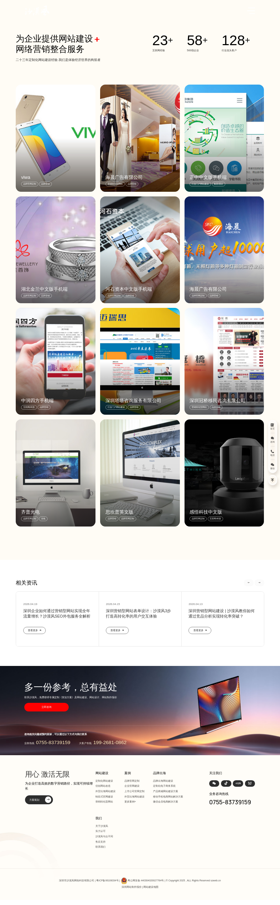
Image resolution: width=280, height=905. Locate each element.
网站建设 (101, 773)
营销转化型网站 (115, 184)
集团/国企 (218, 184)
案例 (127, 773)
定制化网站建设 (104, 780)
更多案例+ (130, 801)
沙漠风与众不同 (104, 836)
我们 (98, 818)
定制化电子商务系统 (164, 785)
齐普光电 (30, 512)
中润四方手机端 (37, 400)
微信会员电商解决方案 (165, 801)
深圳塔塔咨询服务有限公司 (133, 400)
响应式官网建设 (104, 796)
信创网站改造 (102, 785)
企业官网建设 (131, 785)
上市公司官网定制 (134, 791)
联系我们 (100, 846)
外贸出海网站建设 (105, 791)
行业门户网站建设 (200, 184)
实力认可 (100, 831)
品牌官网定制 (29, 184)
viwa (25, 177)
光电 (43, 519)
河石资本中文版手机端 (128, 289)
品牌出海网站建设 (163, 780)
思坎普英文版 (119, 512)
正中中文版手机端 (208, 177)
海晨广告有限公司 (124, 177)
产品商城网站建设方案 (165, 791)
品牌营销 (45, 184)
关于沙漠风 (101, 826)
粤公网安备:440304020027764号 (146, 880)
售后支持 (100, 841)
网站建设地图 (150, 887)
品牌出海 (159, 773)
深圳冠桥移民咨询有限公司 (217, 400)
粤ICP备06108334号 (107, 880)
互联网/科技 (29, 407)
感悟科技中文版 (206, 512)
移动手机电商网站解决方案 (168, 796)
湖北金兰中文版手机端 (44, 289)
